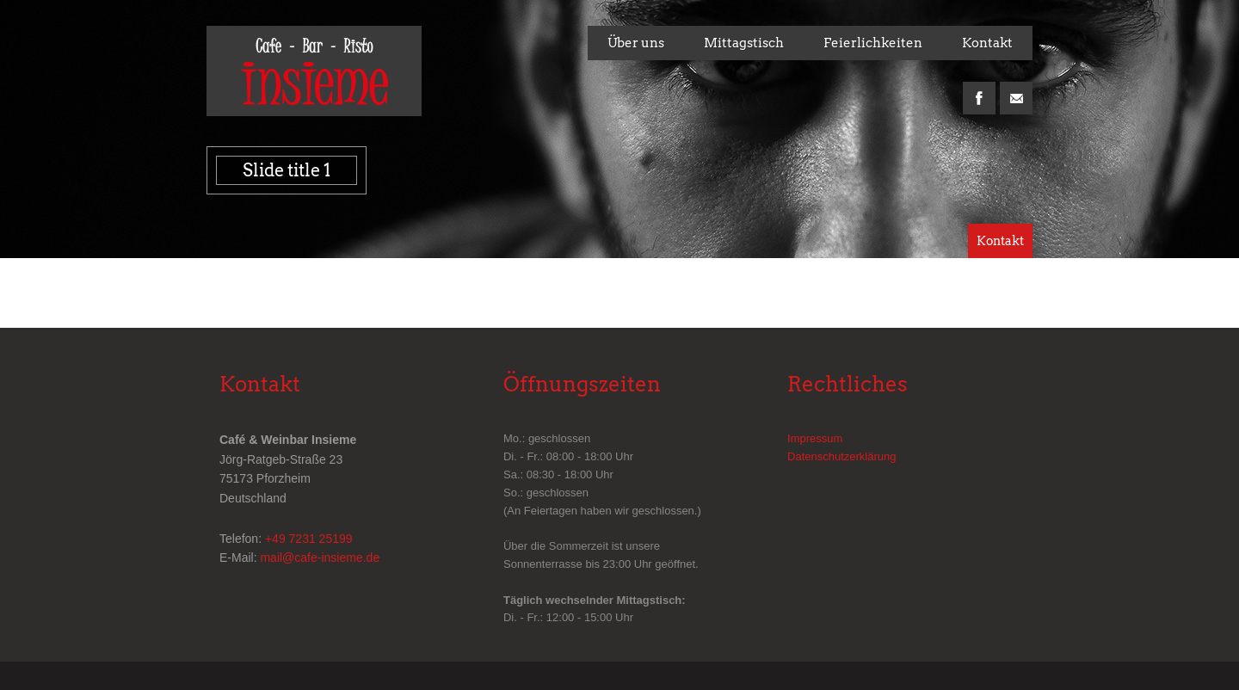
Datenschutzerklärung (841, 456)
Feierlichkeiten (872, 43)
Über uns (635, 43)
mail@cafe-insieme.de (319, 557)
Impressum (814, 438)
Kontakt (987, 43)
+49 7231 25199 (309, 538)
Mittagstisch (744, 43)
